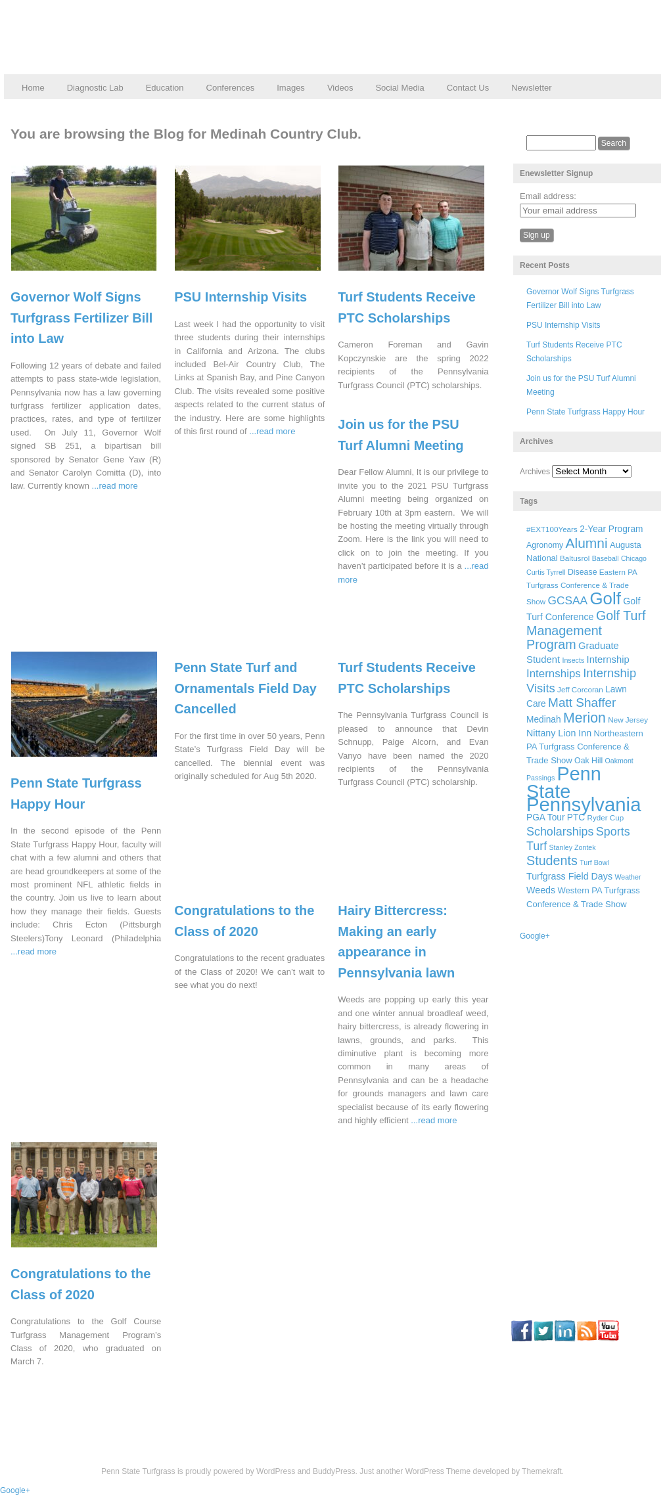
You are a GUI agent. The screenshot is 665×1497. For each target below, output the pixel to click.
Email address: (548, 196)
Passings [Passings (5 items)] (540, 778)
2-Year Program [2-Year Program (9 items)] (611, 529)
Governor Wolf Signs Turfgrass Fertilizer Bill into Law (81, 318)
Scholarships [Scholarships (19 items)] (560, 831)
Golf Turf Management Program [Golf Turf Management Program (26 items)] (586, 630)
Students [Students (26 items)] (552, 860)
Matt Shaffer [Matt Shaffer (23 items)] (582, 702)
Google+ (535, 936)
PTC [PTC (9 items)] (576, 817)
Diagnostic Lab (95, 88)
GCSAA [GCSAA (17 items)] (567, 600)
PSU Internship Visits (240, 297)
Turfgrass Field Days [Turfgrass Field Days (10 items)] (569, 876)
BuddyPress (334, 1471)
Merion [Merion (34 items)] (584, 718)
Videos (340, 88)
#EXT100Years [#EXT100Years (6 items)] (552, 529)
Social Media (399, 88)
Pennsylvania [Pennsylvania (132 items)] (583, 804)
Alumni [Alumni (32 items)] (587, 542)
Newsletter (531, 88)
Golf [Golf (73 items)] (605, 598)
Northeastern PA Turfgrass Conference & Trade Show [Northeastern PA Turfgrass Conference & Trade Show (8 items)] (584, 746)
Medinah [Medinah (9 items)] (543, 720)
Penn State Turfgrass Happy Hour (585, 411)
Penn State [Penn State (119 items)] (563, 782)
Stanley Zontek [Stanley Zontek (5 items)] (572, 847)
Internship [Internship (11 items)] (608, 659)
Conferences (230, 88)
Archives (535, 471)
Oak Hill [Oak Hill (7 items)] (588, 760)
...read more (115, 486)
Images (291, 88)
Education (165, 88)
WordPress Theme (438, 1471)
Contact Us (468, 88)
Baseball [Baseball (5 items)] (605, 558)
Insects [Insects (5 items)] (573, 660)
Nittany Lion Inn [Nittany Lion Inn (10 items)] (558, 733)
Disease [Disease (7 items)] (582, 572)
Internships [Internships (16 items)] (553, 673)
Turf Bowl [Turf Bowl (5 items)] (594, 862)
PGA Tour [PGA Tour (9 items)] (545, 817)
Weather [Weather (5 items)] (627, 877)
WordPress (275, 1471)
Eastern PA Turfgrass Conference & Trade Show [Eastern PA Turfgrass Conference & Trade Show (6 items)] (581, 587)
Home (33, 88)
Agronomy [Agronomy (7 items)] (544, 545)
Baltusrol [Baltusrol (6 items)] (574, 558)
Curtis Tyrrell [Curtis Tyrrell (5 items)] (546, 572)
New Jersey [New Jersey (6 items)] (628, 719)
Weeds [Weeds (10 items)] (540, 890)
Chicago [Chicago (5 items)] (634, 558)
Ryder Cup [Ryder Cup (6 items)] (605, 817)
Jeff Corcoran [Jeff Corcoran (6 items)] (580, 689)
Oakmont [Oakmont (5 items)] (619, 761)
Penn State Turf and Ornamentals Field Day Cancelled (245, 688)
